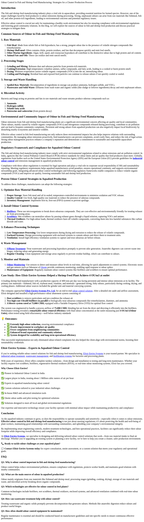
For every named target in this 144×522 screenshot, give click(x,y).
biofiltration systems (62, 356)
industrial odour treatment (13, 356)
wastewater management (37, 356)
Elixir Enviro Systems (93, 353)
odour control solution (82, 291)
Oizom (44, 267)
